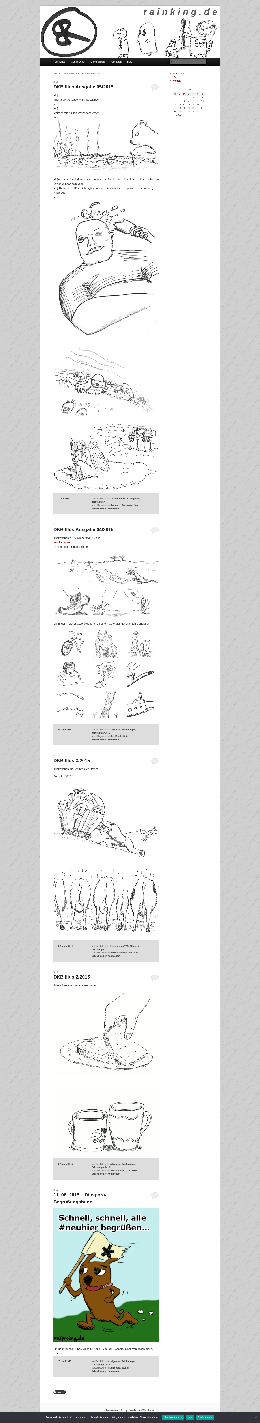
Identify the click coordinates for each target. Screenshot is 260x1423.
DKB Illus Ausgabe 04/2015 (83, 529)
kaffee (123, 1170)
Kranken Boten (62, 542)
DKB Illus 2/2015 (71, 977)
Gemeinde (122, 952)
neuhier (125, 1368)
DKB (113, 952)
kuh (136, 952)
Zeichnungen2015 (119, 498)
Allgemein (135, 498)
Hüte (129, 61)
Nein (189, 1417)
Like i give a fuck (173, 1417)
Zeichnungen (98, 61)
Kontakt (177, 80)
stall (131, 952)
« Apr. (179, 115)
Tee (129, 1170)
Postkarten (116, 61)
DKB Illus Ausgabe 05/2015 (83, 87)
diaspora (115, 1368)
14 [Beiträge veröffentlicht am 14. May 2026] (189, 104)
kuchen (115, 1170)
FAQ (175, 77)
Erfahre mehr (205, 1417)
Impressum (179, 73)
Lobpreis (115, 505)
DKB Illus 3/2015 (71, 760)
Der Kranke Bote (130, 505)
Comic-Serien (78, 61)
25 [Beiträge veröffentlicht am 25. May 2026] (175, 111)
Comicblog (59, 61)
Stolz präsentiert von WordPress (137, 1410)
